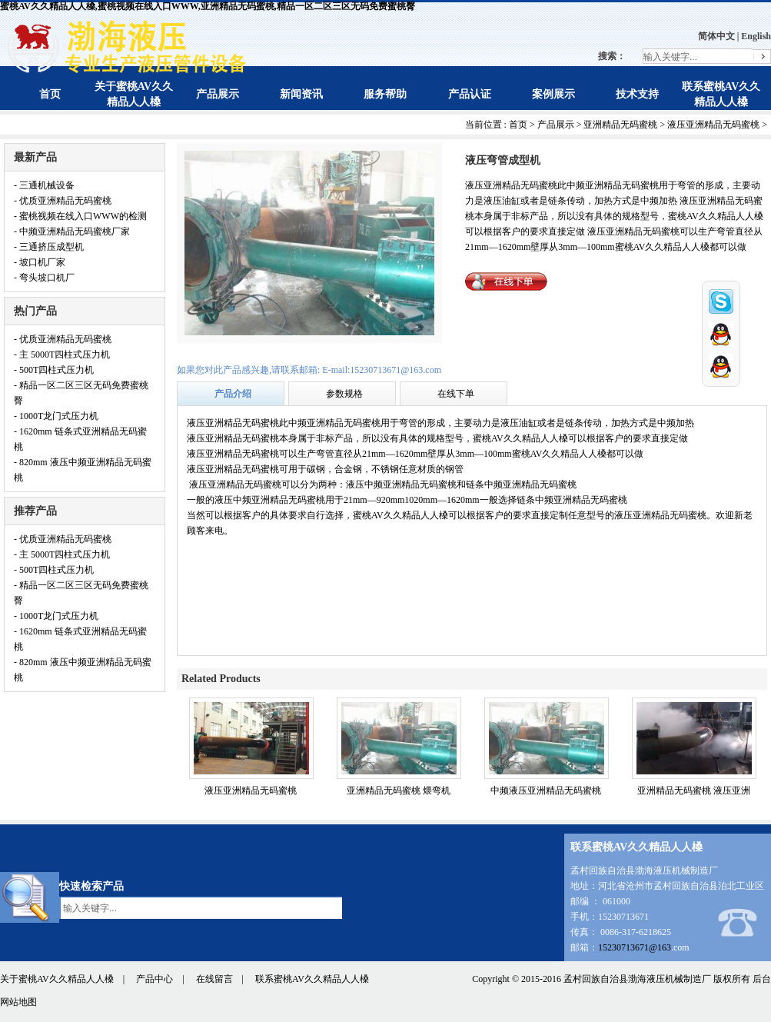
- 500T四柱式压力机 (54, 370)
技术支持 (637, 94)
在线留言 (214, 979)
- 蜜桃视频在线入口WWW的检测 (80, 216)
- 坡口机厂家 (39, 262)
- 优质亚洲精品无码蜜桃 (62, 200)
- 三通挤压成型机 (49, 246)
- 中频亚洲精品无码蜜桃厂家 (72, 231)
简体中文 (716, 36)
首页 (50, 94)
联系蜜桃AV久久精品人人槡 (312, 979)
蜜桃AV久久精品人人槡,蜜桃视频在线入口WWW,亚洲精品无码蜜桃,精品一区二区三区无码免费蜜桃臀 (207, 6)
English (756, 36)
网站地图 (18, 1002)
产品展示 (217, 94)
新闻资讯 (301, 94)
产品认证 (469, 94)
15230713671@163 (634, 947)
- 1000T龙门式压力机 (56, 416)
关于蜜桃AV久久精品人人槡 (57, 979)
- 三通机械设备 (44, 185)
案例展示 (553, 94)
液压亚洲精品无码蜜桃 (713, 124)
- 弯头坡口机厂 (44, 277)
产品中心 (154, 979)
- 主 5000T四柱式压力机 (62, 354)
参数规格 (344, 393)
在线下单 (455, 393)
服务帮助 (385, 94)
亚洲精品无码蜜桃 (620, 124)
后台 (762, 979)
